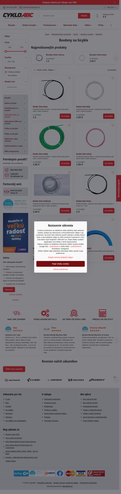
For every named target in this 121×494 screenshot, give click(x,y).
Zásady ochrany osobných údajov (60, 257)
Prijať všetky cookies (60, 264)
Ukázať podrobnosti (60, 269)
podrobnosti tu (55, 246)
